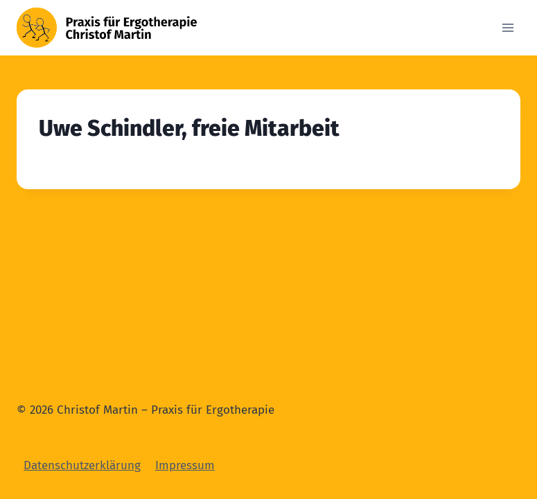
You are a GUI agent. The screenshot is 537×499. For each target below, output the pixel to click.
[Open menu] (507, 27)
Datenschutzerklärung (82, 465)
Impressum (185, 465)
